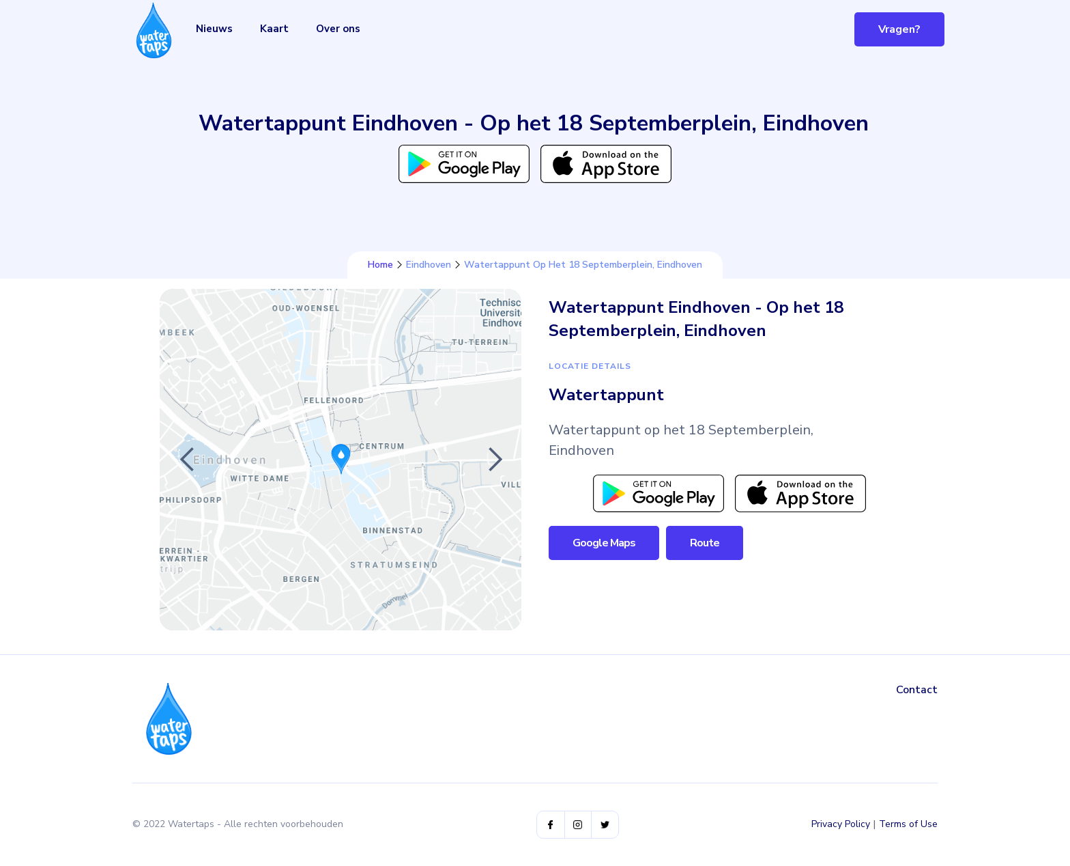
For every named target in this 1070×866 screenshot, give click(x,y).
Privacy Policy (840, 824)
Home (380, 265)
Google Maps (604, 542)
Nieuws (214, 29)
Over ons (338, 29)
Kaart (274, 29)
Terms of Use (908, 824)
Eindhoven (428, 265)
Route (704, 542)
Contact (917, 689)
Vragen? (899, 29)
